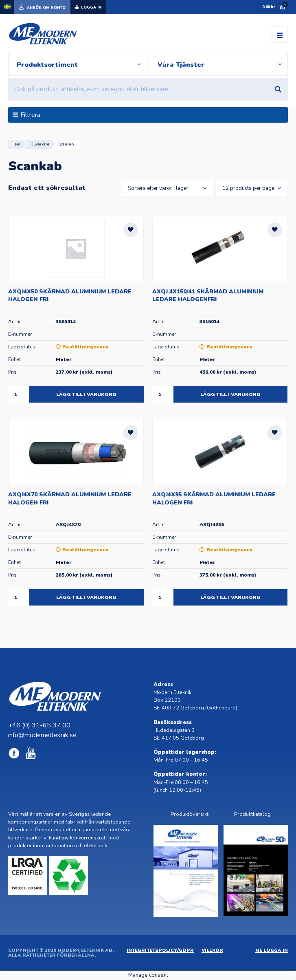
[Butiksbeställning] (165, 188)
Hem (15, 144)
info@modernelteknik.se (42, 735)
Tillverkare (39, 144)
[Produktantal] (18, 394)
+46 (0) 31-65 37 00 (39, 725)
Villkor (212, 950)
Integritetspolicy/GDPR (160, 950)
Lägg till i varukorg (86, 394)
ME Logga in (271, 950)
